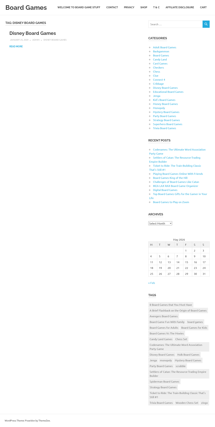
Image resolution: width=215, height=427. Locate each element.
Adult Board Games (164, 47)
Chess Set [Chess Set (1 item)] (181, 339)
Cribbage (158, 83)
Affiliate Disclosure (180, 7)
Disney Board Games (32, 33)
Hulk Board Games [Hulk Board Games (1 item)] (188, 354)
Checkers (158, 67)
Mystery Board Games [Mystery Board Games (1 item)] (188, 360)
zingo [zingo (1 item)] (204, 402)
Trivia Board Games (164, 128)
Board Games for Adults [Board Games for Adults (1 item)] (164, 327)
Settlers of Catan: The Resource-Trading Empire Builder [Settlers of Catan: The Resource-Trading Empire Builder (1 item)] (178, 373)
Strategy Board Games (166, 120)
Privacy (129, 7)
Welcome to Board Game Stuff (78, 7)
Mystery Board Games (166, 111)
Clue (155, 75)
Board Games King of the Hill (170, 177)
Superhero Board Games (167, 124)
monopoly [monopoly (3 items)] (166, 360)
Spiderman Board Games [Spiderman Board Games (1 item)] (164, 381)
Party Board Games (164, 116)
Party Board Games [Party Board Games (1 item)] (161, 366)
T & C (156, 7)
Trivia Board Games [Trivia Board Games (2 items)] (161, 402)
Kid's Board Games (164, 99)
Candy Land (160, 59)
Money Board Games (165, 103)
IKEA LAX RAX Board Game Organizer (175, 185)
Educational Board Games (168, 91)
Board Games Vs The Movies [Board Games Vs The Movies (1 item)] (167, 333)
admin (35, 39)
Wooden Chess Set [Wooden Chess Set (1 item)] (187, 402)
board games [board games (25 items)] (195, 321)
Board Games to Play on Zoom (171, 202)
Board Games (26, 7)
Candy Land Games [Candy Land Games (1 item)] (161, 339)
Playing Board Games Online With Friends (178, 173)
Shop (143, 7)
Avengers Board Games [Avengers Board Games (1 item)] (164, 316)
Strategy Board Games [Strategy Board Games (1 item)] (163, 387)
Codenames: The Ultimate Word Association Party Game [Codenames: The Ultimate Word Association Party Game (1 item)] (176, 346)
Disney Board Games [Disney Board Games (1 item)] (162, 354)
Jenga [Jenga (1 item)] (153, 360)
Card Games (160, 63)
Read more (16, 46)
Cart (203, 7)
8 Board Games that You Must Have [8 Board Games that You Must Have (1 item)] (171, 304)
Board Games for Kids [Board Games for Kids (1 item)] (194, 327)
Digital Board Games (165, 189)
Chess (156, 71)
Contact (112, 7)
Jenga (156, 95)
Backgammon (161, 51)
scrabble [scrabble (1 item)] (181, 366)
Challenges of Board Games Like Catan (176, 181)
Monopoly (159, 107)
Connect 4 (159, 79)
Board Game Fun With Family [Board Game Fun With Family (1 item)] (167, 321)
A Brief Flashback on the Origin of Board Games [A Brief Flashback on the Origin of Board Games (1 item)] (178, 310)
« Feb (151, 282)
